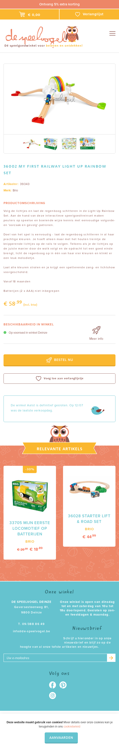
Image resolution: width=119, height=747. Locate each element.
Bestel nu (59, 360)
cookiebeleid (71, 726)
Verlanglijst (89, 14)
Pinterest (65, 684)
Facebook (54, 684)
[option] (59, 99)
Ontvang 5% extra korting (59, 4)
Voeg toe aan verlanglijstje (59, 378)
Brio (15, 190)
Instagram (54, 695)
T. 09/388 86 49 (31, 624)
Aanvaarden (61, 738)
